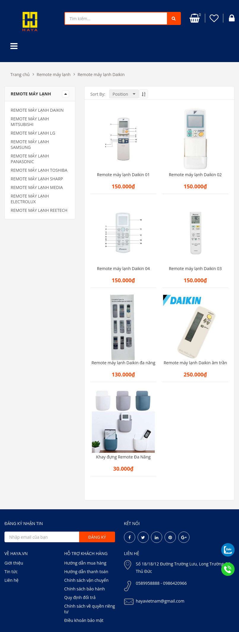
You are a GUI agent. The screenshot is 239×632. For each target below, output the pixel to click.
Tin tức (10, 571)
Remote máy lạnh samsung (30, 144)
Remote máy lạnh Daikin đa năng (123, 362)
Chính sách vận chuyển (86, 580)
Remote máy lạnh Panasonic (30, 158)
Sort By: (97, 94)
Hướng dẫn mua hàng (85, 563)
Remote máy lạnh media (37, 187)
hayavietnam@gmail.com (160, 601)
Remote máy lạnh (54, 74)
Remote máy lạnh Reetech (39, 210)
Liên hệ (11, 580)
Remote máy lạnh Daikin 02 (195, 174)
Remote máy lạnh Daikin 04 (123, 268)
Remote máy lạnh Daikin (101, 74)
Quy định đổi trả (80, 597)
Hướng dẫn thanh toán (86, 571)
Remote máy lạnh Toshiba (39, 170)
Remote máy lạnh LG (33, 133)
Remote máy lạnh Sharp (37, 179)
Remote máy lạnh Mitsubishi (30, 121)
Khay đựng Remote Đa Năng (123, 457)
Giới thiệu (13, 563)
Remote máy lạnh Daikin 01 (123, 174)
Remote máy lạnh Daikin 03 (195, 268)
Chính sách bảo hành (84, 589)
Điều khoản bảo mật (83, 620)
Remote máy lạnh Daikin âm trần (195, 362)
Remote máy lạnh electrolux (30, 198)
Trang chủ (20, 74)
